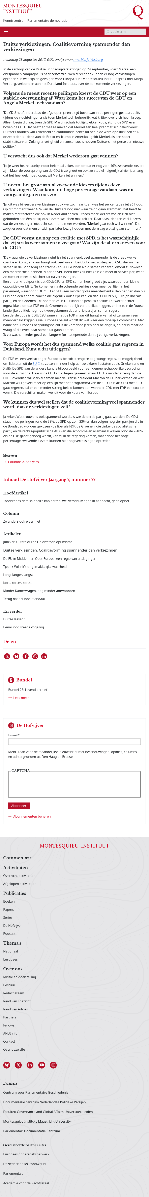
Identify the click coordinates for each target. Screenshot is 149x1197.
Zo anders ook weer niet (21, 521)
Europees (10, 959)
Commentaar (17, 858)
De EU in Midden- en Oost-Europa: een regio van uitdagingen (49, 558)
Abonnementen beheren (32, 816)
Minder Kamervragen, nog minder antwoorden (39, 591)
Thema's (12, 943)
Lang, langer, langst (18, 574)
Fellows (8, 1025)
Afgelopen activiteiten (19, 884)
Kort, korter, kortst (17, 583)
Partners (10, 1017)
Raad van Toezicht (17, 1001)
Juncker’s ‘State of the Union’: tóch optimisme (37, 542)
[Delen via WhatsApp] (35, 656)
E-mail (13, 735)
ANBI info (10, 1033)
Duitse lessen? (14, 619)
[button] (9, 1065)
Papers (8, 909)
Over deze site (14, 1049)
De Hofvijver (12, 925)
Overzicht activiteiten (19, 875)
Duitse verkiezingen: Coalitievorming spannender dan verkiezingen (60, 550)
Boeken (9, 901)
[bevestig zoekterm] (108, 32)
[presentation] (41, 787)
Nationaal (10, 951)
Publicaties (14, 893)
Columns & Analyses (23, 462)
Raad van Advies (15, 1009)
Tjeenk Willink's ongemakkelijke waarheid (35, 566)
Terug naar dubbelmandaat (24, 599)
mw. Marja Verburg (88, 59)
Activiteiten (15, 867)
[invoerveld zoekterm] (125, 32)
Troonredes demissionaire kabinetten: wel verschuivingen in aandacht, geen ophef (66, 501)
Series (7, 917)
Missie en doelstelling (19, 977)
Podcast (9, 933)
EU (35, 363)
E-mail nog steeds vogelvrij (23, 627)
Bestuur (9, 985)
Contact (9, 1041)
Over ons (12, 969)
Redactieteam (13, 993)
